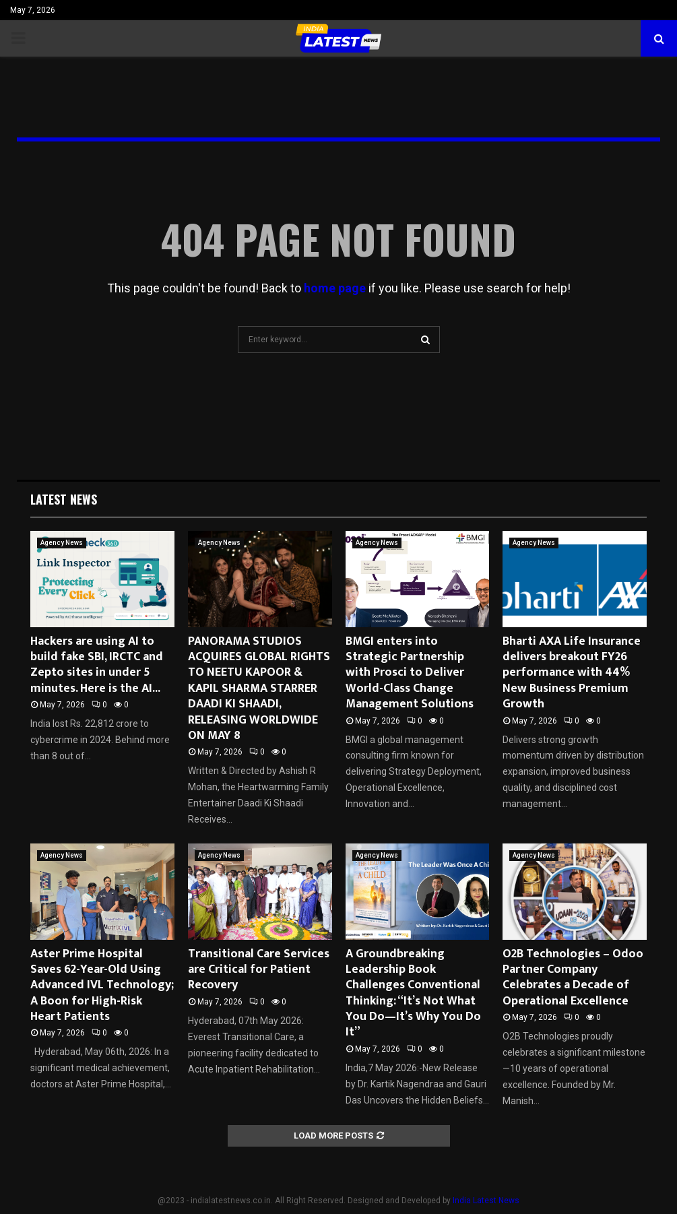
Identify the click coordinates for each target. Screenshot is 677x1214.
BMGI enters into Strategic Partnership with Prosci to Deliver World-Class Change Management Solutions (410, 673)
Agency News (61, 542)
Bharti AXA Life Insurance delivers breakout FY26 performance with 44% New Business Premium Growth (572, 673)
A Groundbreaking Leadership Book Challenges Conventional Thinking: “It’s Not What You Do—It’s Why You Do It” (413, 993)
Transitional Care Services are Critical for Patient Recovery (258, 970)
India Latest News (486, 1200)
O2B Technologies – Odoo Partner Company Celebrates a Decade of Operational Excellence (573, 977)
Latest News (63, 499)
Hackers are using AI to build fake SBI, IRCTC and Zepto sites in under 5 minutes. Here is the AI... (96, 665)
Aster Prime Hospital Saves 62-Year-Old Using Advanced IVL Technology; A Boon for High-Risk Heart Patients (102, 985)
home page (335, 288)
